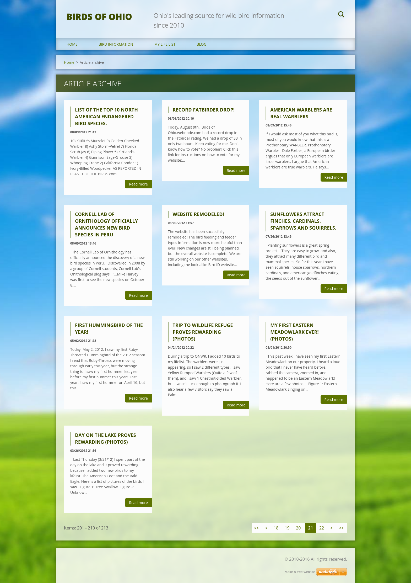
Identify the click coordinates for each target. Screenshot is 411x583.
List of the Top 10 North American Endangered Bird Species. (106, 116)
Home (72, 44)
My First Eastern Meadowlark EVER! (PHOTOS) (294, 332)
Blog (201, 44)
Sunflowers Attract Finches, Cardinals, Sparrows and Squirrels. (303, 221)
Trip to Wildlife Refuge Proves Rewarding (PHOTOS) (203, 332)
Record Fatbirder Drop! (204, 110)
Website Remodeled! (198, 214)
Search (341, 15)
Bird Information (116, 44)
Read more (138, 184)
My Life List (165, 44)
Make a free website (300, 572)
